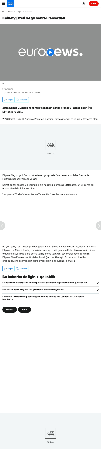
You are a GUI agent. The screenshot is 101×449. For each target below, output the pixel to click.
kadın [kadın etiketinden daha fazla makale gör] (24, 309)
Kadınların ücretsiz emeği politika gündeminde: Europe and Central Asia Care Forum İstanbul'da (43, 298)
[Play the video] (50, 52)
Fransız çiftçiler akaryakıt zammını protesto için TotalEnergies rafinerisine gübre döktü (44, 282)
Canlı (93, 3)
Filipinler (28, 12)
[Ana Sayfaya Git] (10, 3)
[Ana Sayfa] (3, 11)
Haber (10, 12)
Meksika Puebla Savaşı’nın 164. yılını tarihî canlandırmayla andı (33, 289)
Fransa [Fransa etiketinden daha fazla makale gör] (9, 309)
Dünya (18, 12)
